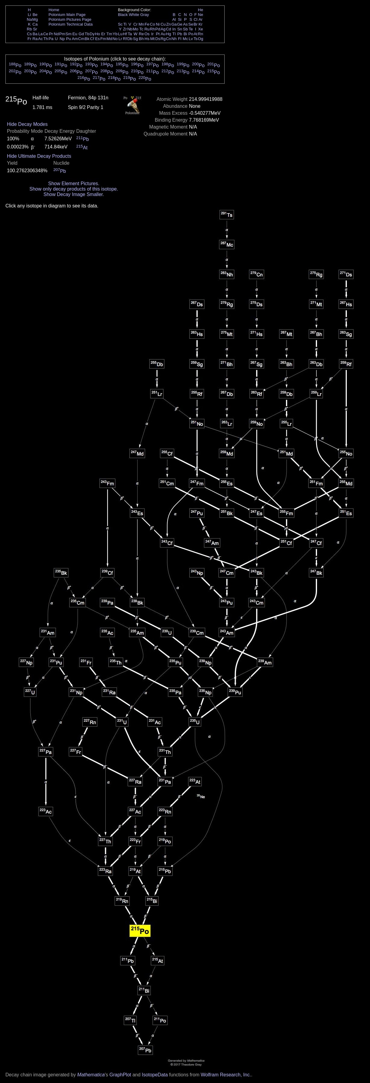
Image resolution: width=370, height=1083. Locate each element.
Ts (195, 38)
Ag (162, 29)
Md (109, 38)
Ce (45, 34)
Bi (185, 34)
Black (123, 14)
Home (53, 10)
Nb (129, 29)
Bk (87, 38)
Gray (144, 14)
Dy (92, 34)
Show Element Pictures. (73, 183)
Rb (29, 29)
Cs (29, 34)
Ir (152, 34)
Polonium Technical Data (70, 24)
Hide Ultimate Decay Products (39, 156)
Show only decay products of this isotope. (74, 188)
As (185, 24)
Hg (168, 34)
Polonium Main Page (67, 14)
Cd (168, 29)
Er (103, 34)
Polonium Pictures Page (69, 19)
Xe (200, 29)
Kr (200, 24)
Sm (69, 34)
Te (191, 29)
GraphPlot (120, 1074)
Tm (109, 34)
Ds (157, 38)
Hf (125, 34)
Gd (81, 34)
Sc (120, 24)
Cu (163, 24)
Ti (125, 24)
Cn (168, 38)
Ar (200, 19)
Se (190, 24)
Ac (40, 38)
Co (152, 24)
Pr (51, 34)
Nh (174, 38)
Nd (56, 34)
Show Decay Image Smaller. (73, 194)
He (200, 10)
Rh (152, 29)
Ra (35, 38)
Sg (135, 38)
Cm (81, 38)
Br (195, 24)
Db (129, 38)
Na (29, 19)
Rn (200, 34)
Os (147, 34)
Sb (185, 29)
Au (162, 34)
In (174, 29)
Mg (35, 19)
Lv (191, 38)
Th (45, 38)
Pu (68, 38)
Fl (179, 38)
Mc (185, 38)
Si (180, 19)
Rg (163, 38)
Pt (158, 34)
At (195, 34)
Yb (115, 34)
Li (29, 14)
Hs (147, 38)
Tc (141, 29)
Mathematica (91, 1074)
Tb (87, 34)
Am (75, 38)
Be (35, 14)
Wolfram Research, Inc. (226, 1074)
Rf (125, 38)
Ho (97, 34)
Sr (35, 29)
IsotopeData (155, 1074)
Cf (92, 38)
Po (190, 34)
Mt (152, 38)
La (40, 34)
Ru (147, 29)
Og (200, 38)
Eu (74, 34)
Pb (179, 34)
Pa (50, 38)
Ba (35, 34)
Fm (103, 38)
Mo (135, 29)
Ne (200, 14)
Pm (62, 34)
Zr (125, 29)
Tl (174, 34)
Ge (179, 24)
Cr (135, 24)
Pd (157, 29)
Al (174, 19)
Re (141, 34)
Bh (141, 38)
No (115, 38)
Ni (158, 24)
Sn (179, 29)
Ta (130, 34)
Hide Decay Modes (27, 124)
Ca (35, 24)
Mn (141, 24)
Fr (29, 38)
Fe (147, 24)
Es (97, 38)
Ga (174, 24)
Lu (120, 34)
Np (62, 38)
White (134, 14)
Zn (168, 24)
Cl (195, 19)
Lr (120, 38)
